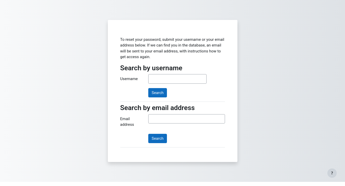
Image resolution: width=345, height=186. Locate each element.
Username (129, 78)
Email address (127, 122)
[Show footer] (332, 173)
